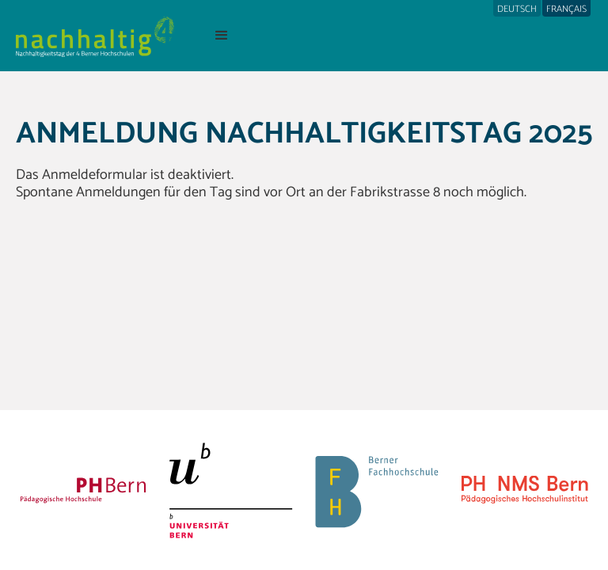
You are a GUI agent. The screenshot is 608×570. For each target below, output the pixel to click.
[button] (221, 35)
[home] (95, 35)
